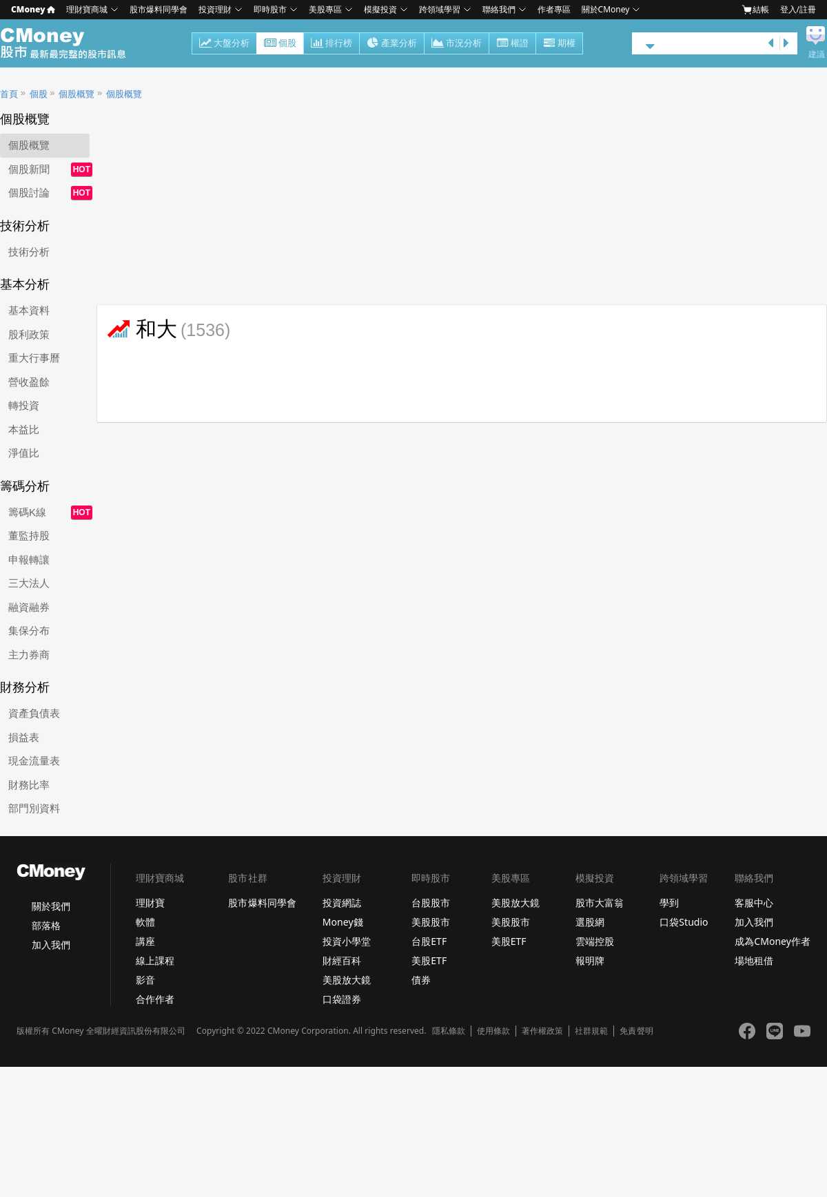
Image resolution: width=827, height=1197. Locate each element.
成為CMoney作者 (772, 941)
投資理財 (215, 9)
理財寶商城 (87, 9)
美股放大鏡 (347, 979)
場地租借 (754, 960)
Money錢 (343, 921)
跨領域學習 (439, 9)
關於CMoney (606, 9)
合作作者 (155, 999)
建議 (816, 54)
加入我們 (51, 944)
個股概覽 (76, 94)
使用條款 (493, 1031)
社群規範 (591, 1031)
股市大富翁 (599, 902)
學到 (669, 902)
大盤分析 (224, 44)
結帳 (755, 9)
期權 (559, 44)
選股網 (589, 921)
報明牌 (589, 960)
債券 (421, 979)
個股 (280, 44)
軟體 (145, 921)
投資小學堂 (347, 941)
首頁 (9, 94)
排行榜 (331, 44)
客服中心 (754, 902)
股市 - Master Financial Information (70, 43)
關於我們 (51, 906)
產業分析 (392, 44)
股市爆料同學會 (158, 9)
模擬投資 (380, 9)
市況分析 (456, 44)
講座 (145, 941)
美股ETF (429, 960)
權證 (512, 44)
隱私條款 (448, 1031)
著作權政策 (542, 1031)
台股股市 (430, 902)
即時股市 (270, 9)
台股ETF (429, 941)
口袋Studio (684, 921)
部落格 (46, 925)
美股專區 (325, 9)
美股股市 (430, 921)
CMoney (33, 9)
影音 (145, 979)
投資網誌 (342, 902)
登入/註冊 (798, 9)
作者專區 (554, 9)
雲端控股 (594, 941)
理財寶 (150, 902)
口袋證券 (342, 999)
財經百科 (342, 960)
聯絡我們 (498, 9)
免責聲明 (636, 1031)
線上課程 (155, 960)
